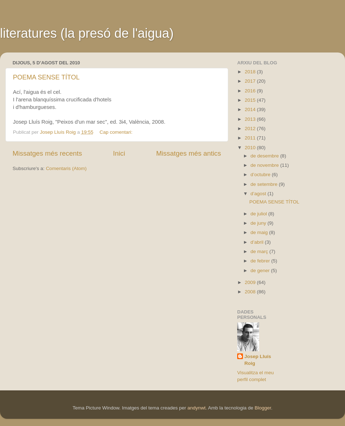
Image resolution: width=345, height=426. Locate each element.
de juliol (259, 213)
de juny (258, 223)
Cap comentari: (117, 132)
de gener (260, 270)
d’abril (257, 242)
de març (260, 251)
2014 (251, 109)
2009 (251, 282)
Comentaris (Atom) (66, 168)
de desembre (265, 156)
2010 (251, 147)
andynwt (197, 408)
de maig (259, 232)
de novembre (265, 165)
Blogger (262, 408)
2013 (251, 119)
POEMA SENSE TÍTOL (46, 77)
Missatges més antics (188, 153)
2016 (251, 90)
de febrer (260, 261)
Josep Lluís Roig (257, 360)
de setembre (264, 184)
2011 (251, 138)
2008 (251, 291)
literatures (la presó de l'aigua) (87, 33)
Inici (119, 153)
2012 (251, 128)
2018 (251, 71)
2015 (251, 100)
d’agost (258, 193)
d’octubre (261, 174)
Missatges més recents (47, 153)
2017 (251, 81)
